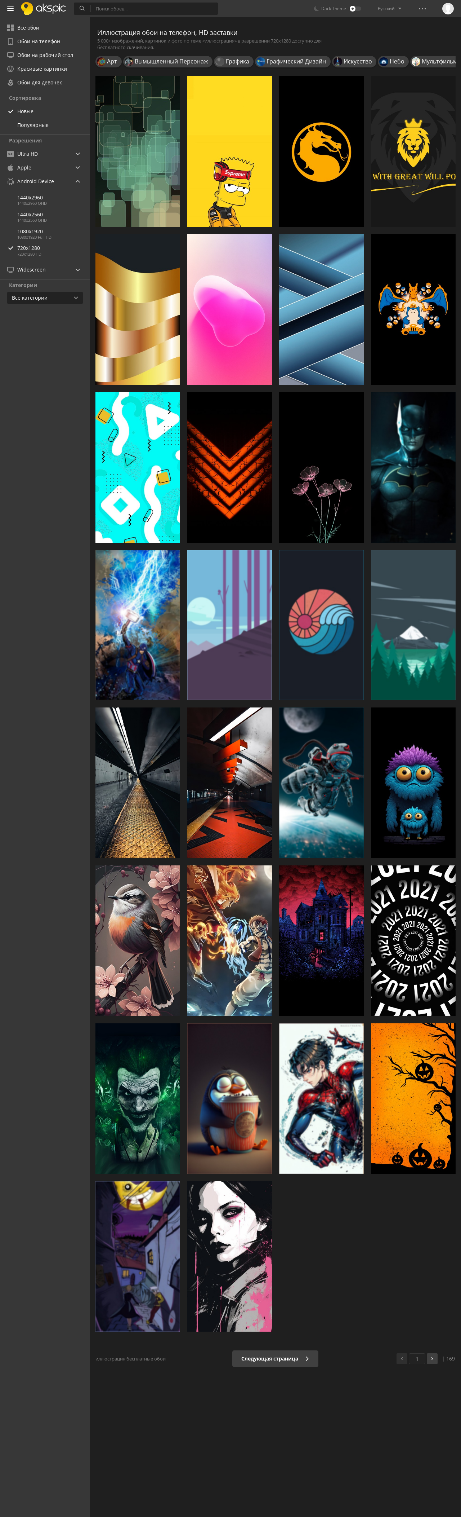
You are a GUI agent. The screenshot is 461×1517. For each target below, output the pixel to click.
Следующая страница (275, 1358)
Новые (25, 111)
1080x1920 (30, 231)
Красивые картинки (37, 68)
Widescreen (26, 269)
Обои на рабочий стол (40, 55)
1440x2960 (30, 197)
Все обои (23, 27)
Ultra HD (22, 153)
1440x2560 (30, 214)
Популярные (33, 125)
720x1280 (53, 248)
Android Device (30, 181)
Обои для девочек (34, 82)
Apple (19, 167)
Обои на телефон (33, 41)
